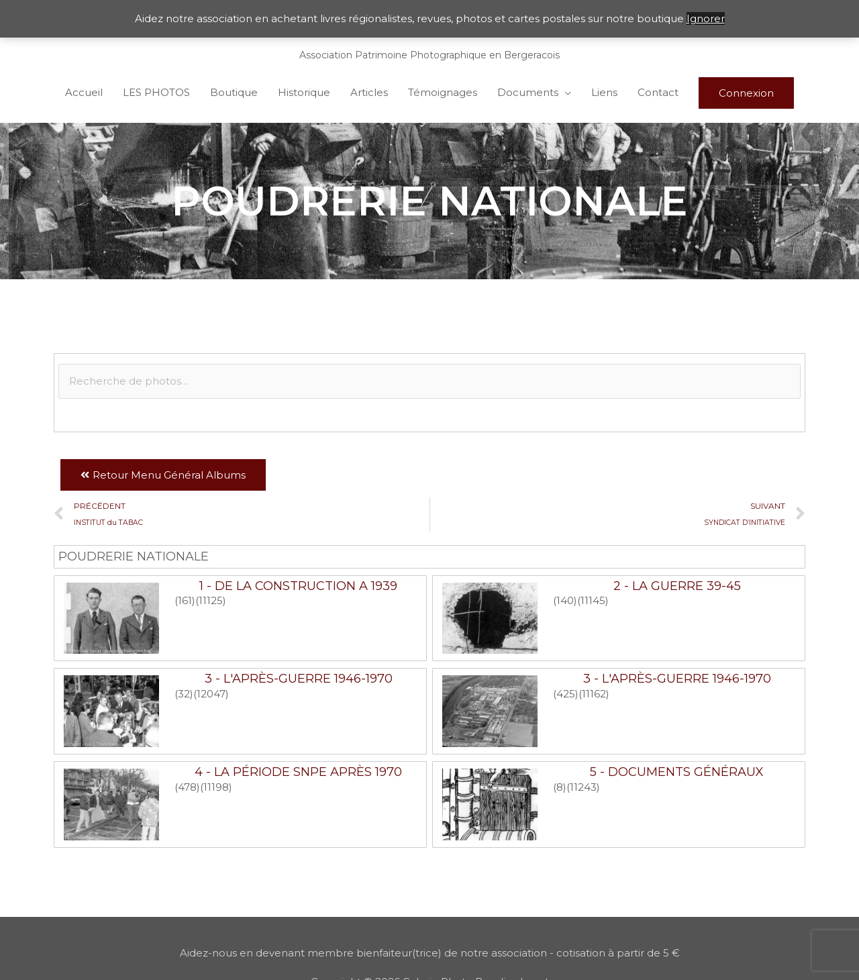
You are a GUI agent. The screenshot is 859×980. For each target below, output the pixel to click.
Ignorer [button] (706, 18)
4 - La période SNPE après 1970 (298, 772)
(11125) (210, 600)
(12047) (211, 693)
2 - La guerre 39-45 (677, 586)
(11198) (216, 787)
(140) (565, 600)
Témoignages (442, 92)
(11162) (593, 693)
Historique (304, 92)
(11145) (593, 600)
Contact (658, 92)
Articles (369, 92)
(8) (559, 787)
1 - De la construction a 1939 (298, 586)
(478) (187, 787)
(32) (183, 693)
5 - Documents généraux (677, 772)
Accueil (84, 92)
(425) (565, 693)
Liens (604, 92)
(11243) (583, 787)
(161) (184, 600)
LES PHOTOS (156, 92)
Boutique (234, 92)
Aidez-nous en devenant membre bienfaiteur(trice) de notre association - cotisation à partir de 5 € (430, 952)
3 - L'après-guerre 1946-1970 (299, 678)
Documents (527, 92)
